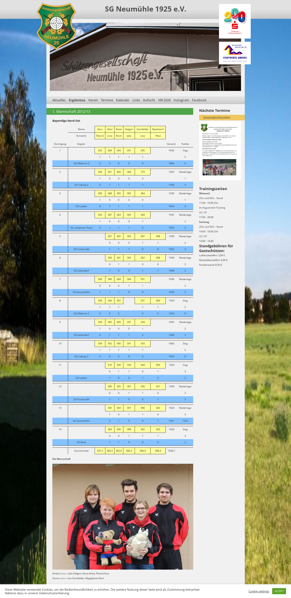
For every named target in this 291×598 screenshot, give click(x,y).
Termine (107, 100)
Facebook (199, 100)
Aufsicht (149, 100)
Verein (93, 100)
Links (136, 100)
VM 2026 (164, 100)
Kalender (123, 100)
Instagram (181, 100)
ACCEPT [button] (279, 591)
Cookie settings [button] (259, 591)
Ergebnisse (77, 100)
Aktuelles (59, 100)
